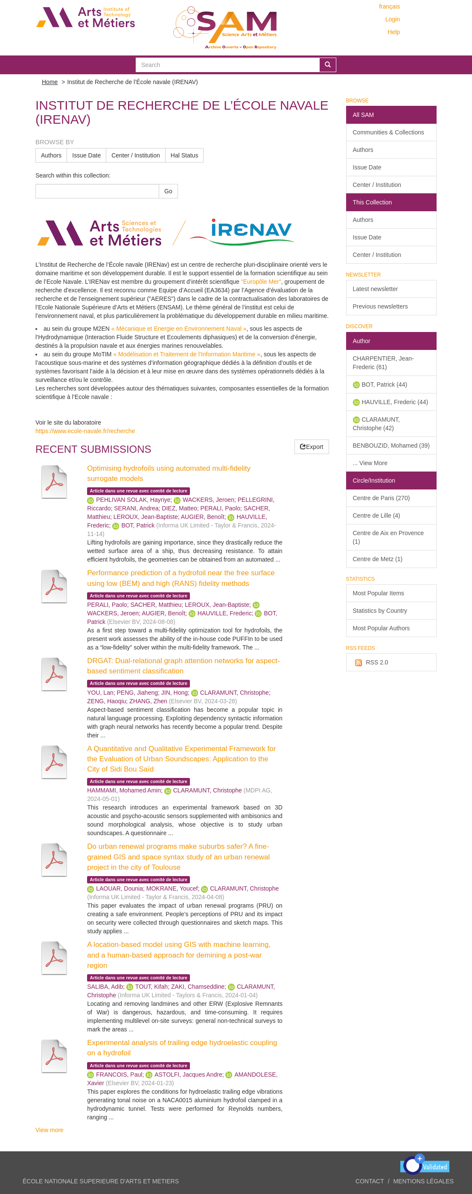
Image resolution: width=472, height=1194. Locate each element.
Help (394, 32)
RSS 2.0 (370, 663)
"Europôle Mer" (261, 281)
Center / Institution (135, 155)
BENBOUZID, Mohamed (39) (391, 445)
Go (168, 191)
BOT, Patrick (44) (385, 384)
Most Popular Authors (381, 628)
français (389, 6)
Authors (51, 155)
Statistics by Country (380, 610)
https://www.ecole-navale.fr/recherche (85, 431)
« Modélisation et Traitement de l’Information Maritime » (186, 354)
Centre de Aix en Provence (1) (388, 537)
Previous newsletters (380, 306)
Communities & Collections (388, 132)
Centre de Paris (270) (381, 498)
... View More (370, 463)
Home (50, 82)
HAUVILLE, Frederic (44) (395, 402)
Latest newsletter (375, 288)
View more (49, 1130)
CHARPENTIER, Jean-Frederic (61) (383, 362)
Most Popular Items (379, 593)
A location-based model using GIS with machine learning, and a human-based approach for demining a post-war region (179, 955)
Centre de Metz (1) (378, 559)
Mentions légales (423, 1181)
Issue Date (86, 155)
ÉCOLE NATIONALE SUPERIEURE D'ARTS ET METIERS (101, 1181)
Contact (369, 1181)
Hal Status (184, 155)
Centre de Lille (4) (376, 515)
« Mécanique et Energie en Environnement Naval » (178, 328)
